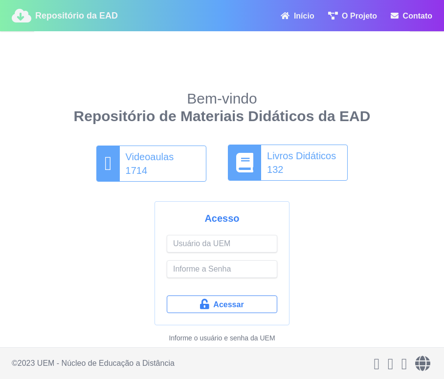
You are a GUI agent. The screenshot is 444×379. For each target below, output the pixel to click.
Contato (411, 16)
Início (297, 16)
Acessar (222, 304)
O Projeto (352, 16)
